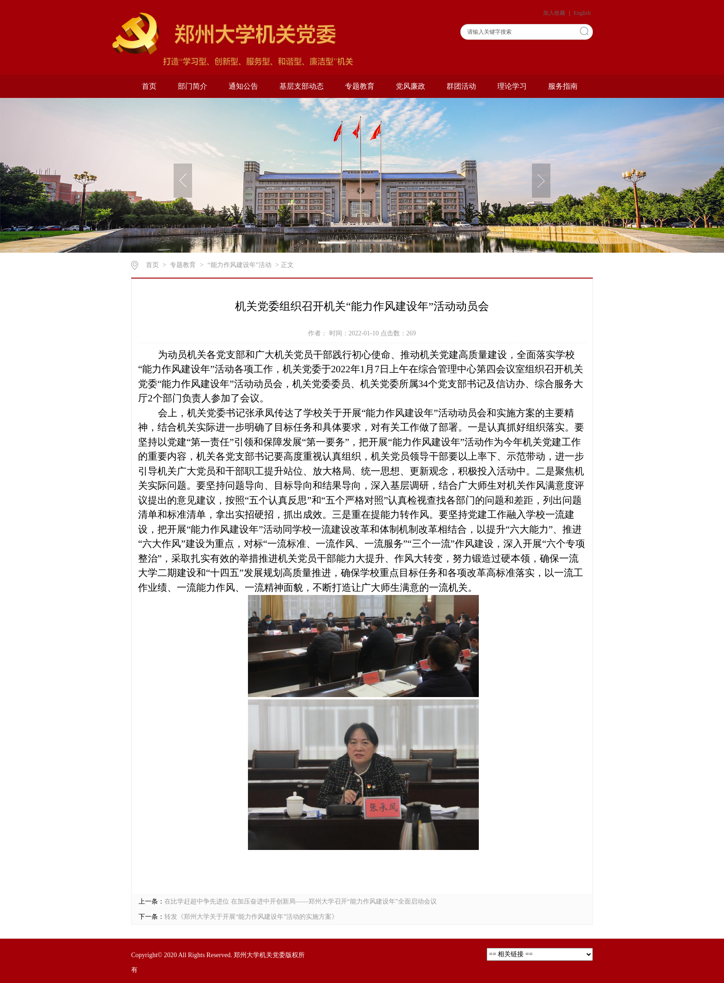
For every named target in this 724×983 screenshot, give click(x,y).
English (582, 13)
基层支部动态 (301, 86)
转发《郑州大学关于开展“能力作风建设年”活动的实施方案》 (251, 916)
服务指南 (563, 86)
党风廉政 (410, 86)
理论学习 (512, 86)
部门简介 (192, 86)
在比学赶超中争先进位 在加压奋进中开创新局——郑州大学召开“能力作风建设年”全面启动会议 (300, 901)
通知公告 (243, 86)
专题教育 (359, 86)
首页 (149, 86)
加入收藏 (555, 13)
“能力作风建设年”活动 (239, 264)
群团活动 (461, 86)
